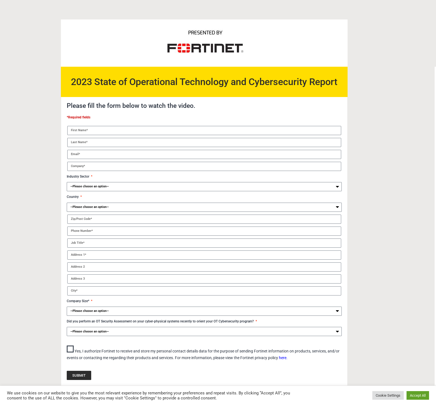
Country (73, 197)
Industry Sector (78, 176)
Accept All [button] (418, 395)
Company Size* (78, 301)
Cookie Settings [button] (388, 395)
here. (283, 358)
